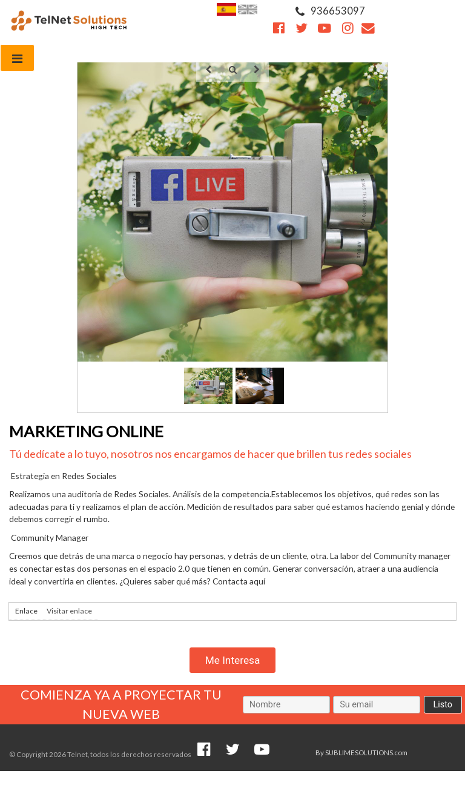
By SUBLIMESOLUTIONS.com (361, 752)
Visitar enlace (69, 610)
